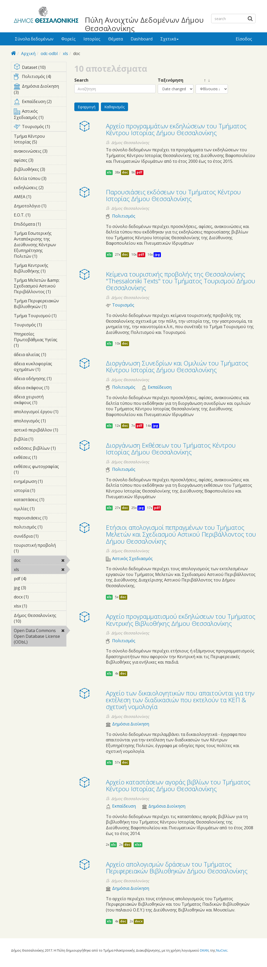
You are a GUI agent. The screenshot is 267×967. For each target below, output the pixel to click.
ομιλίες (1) (40, 509)
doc (34, 560)
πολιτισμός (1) (40, 527)
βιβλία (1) (40, 439)
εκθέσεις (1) (40, 458)
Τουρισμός (123, 305)
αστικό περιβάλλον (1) (40, 430)
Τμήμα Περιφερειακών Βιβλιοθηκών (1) (40, 304)
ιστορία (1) (40, 491)
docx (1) (37, 597)
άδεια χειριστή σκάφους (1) (40, 400)
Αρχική (28, 53)
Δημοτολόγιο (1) (40, 206)
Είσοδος (244, 39)
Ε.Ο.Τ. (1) (38, 215)
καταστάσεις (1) (40, 500)
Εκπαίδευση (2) (40, 102)
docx (139, 921)
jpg (157, 254)
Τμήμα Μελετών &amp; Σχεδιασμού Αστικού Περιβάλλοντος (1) (40, 286)
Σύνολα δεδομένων (34, 39)
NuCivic (221, 950)
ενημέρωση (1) (40, 482)
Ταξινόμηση (170, 80)
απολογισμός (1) (40, 421)
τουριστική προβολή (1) (40, 548)
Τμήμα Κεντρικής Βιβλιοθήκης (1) (40, 268)
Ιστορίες (91, 39)
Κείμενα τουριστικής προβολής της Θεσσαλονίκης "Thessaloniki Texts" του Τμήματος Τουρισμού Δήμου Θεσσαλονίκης (180, 281)
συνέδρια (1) (40, 536)
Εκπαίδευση (160, 387)
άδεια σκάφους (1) (40, 388)
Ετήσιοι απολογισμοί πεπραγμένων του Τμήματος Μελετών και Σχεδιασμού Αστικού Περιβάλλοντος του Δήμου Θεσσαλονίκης (181, 534)
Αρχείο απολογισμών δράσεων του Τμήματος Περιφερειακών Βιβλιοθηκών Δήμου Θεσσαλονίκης (176, 867)
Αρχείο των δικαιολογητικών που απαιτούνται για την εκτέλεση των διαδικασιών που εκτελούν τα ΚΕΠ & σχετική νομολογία (180, 700)
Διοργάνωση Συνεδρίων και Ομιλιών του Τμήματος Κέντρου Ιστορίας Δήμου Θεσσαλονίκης (177, 366)
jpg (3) (34, 588)
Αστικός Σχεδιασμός (132, 558)
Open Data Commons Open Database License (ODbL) (40, 637)
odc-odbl (49, 53)
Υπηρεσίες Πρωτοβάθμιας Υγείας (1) (40, 340)
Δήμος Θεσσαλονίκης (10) (40, 619)
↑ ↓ (203, 80)
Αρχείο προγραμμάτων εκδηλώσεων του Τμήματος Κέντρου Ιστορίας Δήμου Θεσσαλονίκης (176, 129)
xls (65, 53)
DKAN (204, 950)
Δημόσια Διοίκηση (130, 724)
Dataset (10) (40, 68)
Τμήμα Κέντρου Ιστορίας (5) (40, 139)
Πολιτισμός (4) (40, 77)
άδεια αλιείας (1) (40, 355)
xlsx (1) (35, 606)
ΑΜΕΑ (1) (39, 197)
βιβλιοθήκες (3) (40, 170)
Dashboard (142, 39)
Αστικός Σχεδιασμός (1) (40, 115)
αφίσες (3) (40, 161)
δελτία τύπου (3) (40, 179)
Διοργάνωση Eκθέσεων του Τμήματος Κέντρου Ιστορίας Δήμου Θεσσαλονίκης (171, 448)
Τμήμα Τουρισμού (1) (40, 316)
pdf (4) (34, 578)
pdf (139, 172)
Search (81, 80)
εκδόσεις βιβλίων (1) (40, 449)
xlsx (138, 844)
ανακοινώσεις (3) (40, 151)
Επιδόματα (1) (40, 225)
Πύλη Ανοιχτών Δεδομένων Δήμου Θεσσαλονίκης (144, 24)
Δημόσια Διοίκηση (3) (40, 90)
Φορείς (68, 39)
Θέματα (115, 39)
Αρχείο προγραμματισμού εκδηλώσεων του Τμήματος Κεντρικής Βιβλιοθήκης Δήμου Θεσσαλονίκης (180, 619)
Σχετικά (169, 39)
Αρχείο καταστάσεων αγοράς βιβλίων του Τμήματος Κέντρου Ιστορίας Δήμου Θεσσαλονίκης (178, 785)
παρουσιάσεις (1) (40, 518)
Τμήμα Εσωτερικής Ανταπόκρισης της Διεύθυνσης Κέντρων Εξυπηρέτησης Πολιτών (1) (40, 245)
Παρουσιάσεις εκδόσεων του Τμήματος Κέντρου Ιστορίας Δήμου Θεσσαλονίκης (173, 195)
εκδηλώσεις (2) (40, 188)
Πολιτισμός (123, 216)
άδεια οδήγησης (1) (40, 379)
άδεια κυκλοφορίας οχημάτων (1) (40, 367)
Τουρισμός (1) (40, 127)
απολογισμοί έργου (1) (40, 412)
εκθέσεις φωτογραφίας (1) (40, 470)
